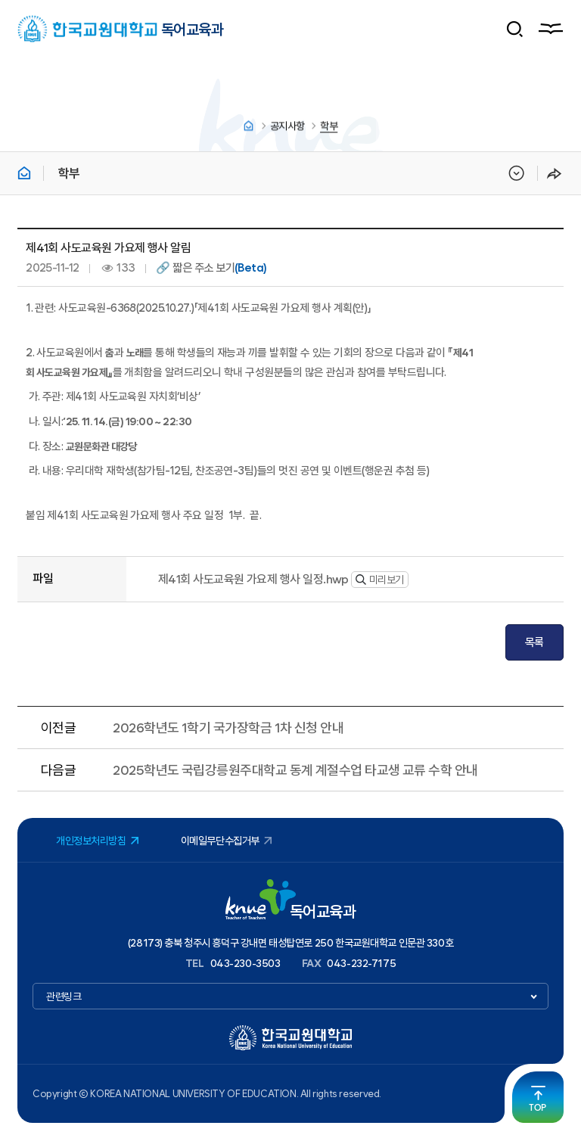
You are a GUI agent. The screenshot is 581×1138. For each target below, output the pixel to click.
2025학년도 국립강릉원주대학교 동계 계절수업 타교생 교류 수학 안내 (295, 770)
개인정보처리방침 (91, 841)
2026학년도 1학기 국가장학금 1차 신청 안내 (228, 727)
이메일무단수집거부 (220, 841)
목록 (534, 642)
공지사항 (287, 127)
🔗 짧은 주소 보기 (211, 268)
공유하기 (554, 173)
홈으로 (248, 127)
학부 (328, 127)
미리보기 (379, 580)
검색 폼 (515, 28)
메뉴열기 (550, 28)
